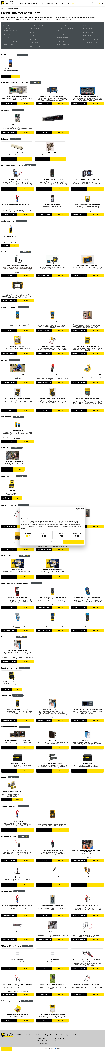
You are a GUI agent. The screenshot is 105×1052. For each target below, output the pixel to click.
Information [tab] (52, 514)
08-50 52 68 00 (59, 1038)
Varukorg (68, 3)
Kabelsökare (34, 35)
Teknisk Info (54, 3)
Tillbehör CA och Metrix (90, 39)
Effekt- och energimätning (12, 41)
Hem (2, 8)
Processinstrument (62, 44)
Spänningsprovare (88, 32)
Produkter (23, 3)
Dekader (6, 37)
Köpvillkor (28, 1035)
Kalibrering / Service (44, 3)
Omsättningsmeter (62, 37)
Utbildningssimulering (90, 42)
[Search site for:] (86, 3)
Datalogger (7, 34)
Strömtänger (87, 35)
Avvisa (31, 542)
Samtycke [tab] (30, 514)
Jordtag (32, 32)
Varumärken (32, 3)
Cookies (38, 1035)
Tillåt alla (73, 542)
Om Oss (75, 1035)
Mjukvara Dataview (62, 25)
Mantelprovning (35, 42)
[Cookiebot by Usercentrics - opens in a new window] (77, 509)
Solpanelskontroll (88, 28)
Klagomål (48, 1035)
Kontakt (61, 3)
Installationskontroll (36, 25)
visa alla (22, 54)
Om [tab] (74, 514)
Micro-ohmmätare (36, 46)
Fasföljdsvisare (8, 44)
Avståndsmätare (8, 25)
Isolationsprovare (35, 28)
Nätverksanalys (61, 34)
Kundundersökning (62, 1035)
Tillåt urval (52, 542)
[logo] (7, 3)
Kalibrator (33, 39)
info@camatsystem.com (62, 1041)
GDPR (19, 1035)
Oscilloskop (60, 41)
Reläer (85, 25)
